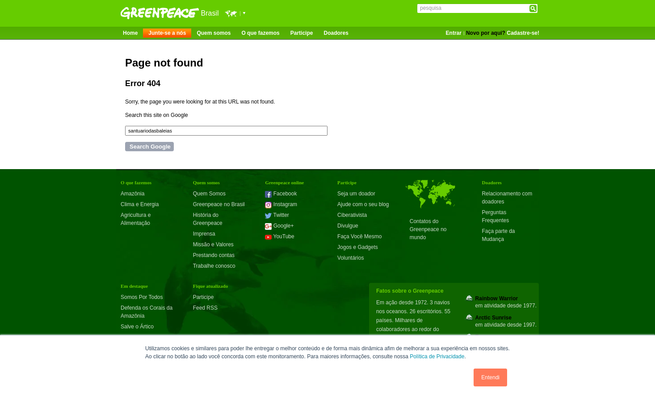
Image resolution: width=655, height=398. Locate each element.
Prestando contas (214, 255)
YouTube (279, 236)
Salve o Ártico (137, 326)
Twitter (277, 215)
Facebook (281, 194)
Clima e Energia (140, 204)
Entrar (454, 33)
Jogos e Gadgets (357, 247)
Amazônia (132, 194)
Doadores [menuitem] (335, 33)
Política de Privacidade (437, 356)
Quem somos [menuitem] (214, 33)
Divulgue (347, 226)
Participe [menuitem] (301, 33)
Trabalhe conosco (214, 266)
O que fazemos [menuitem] (260, 33)
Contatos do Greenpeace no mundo (428, 229)
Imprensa (204, 234)
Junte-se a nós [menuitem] (167, 33)
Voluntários (350, 258)
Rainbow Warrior (496, 298)
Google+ (279, 226)
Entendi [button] (490, 377)
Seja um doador (356, 194)
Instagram (281, 204)
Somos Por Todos (142, 297)
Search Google (150, 146)
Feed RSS (205, 308)
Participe (203, 297)
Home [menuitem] (130, 33)
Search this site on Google (156, 115)
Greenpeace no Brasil (219, 204)
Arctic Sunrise (493, 318)
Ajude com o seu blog (363, 204)
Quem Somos (209, 194)
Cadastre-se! (523, 33)
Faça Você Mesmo (359, 236)
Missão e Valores (213, 244)
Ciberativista (352, 215)
